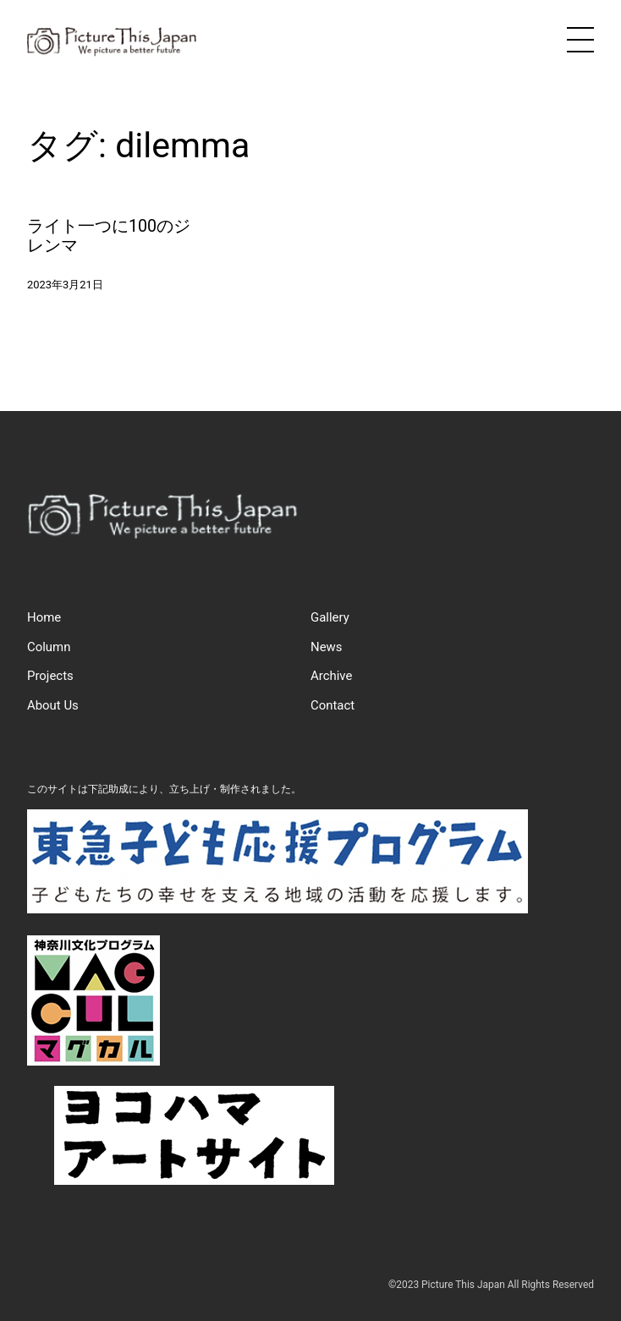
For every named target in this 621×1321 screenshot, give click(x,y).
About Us (53, 705)
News (326, 647)
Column (48, 647)
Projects (50, 675)
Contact (332, 705)
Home (44, 617)
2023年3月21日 (65, 284)
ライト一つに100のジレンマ (108, 236)
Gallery (329, 617)
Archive (331, 675)
